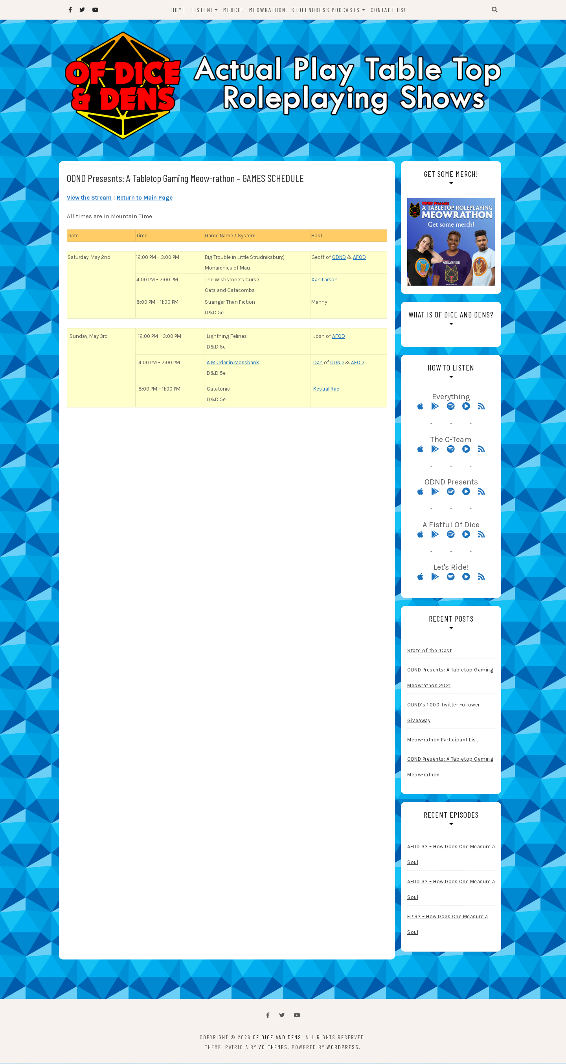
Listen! (202, 9)
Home (178, 9)
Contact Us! (388, 9)
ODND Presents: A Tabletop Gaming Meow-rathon (450, 767)
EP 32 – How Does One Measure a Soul (447, 925)
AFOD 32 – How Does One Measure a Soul (451, 855)
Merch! (234, 9)
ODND (339, 257)
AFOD (359, 257)
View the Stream (89, 198)
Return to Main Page (145, 198)
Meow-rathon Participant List (442, 740)
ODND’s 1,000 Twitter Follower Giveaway (443, 713)
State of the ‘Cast (429, 651)
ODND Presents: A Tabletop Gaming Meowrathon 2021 (450, 678)
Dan (318, 363)
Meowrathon (268, 9)
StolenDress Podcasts (326, 9)
